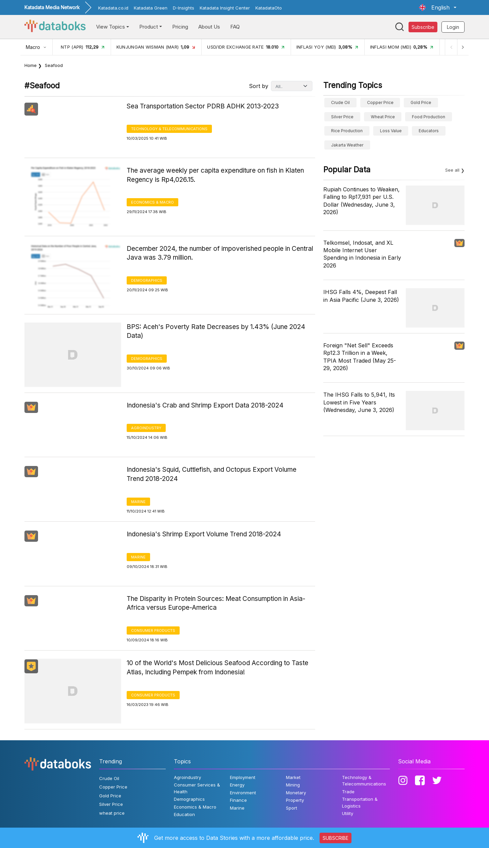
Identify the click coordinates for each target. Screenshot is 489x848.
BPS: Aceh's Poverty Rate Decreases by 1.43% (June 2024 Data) (216, 331)
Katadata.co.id (113, 8)
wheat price (383, 116)
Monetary (296, 792)
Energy (237, 785)
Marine (138, 501)
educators (429, 130)
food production (428, 116)
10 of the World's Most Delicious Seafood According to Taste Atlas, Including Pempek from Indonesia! (217, 667)
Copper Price (380, 102)
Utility (347, 813)
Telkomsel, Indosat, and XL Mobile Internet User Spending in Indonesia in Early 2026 (362, 254)
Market (293, 777)
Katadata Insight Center (225, 8)
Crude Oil (340, 102)
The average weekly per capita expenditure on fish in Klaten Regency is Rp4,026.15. (215, 175)
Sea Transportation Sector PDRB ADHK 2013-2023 (203, 106)
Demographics (146, 280)
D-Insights (183, 8)
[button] (437, 7)
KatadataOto (268, 8)
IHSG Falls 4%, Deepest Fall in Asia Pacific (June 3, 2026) (361, 296)
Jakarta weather (347, 145)
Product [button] (148, 26)
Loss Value (391, 130)
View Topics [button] (110, 26)
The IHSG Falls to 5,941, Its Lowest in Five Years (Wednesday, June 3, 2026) (359, 402)
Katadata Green (150, 8)
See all (452, 170)
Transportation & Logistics (360, 802)
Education (184, 814)
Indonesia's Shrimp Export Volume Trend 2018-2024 (204, 534)
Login (453, 27)
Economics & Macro (152, 202)
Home (30, 65)
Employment (242, 777)
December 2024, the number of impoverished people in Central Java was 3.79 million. (220, 253)
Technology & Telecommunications (169, 128)
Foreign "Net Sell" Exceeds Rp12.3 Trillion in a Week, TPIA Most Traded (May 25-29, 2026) (359, 356)
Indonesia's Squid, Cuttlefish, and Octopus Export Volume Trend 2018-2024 (211, 474)
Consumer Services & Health (197, 788)
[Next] (462, 47)
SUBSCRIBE (335, 838)
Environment (243, 792)
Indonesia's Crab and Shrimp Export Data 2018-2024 (205, 405)
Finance (238, 800)
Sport (291, 808)
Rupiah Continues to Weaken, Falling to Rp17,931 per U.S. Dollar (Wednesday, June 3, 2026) (361, 200)
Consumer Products (153, 630)
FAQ (235, 26)
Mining (293, 785)
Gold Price (421, 102)
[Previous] (450, 47)
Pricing (180, 26)
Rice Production (347, 130)
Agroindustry (146, 428)
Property (295, 800)
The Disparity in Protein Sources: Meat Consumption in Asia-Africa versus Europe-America (216, 603)
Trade (348, 791)
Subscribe (423, 27)
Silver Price (342, 116)
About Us (209, 26)
